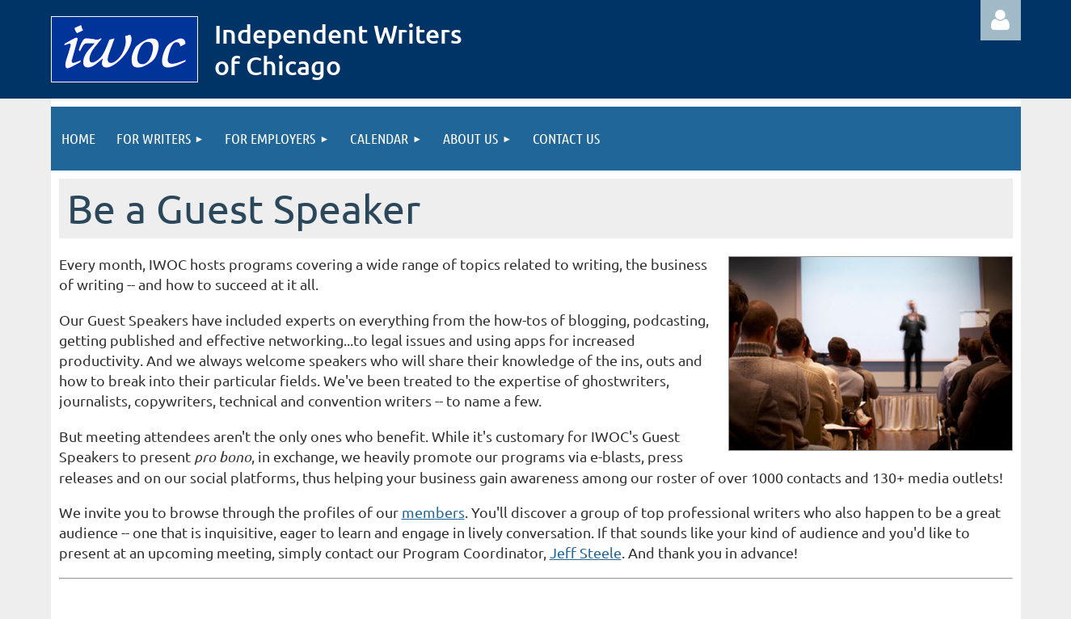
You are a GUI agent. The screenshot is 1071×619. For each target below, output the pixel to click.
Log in (1000, 20)
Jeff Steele (586, 552)
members (433, 511)
